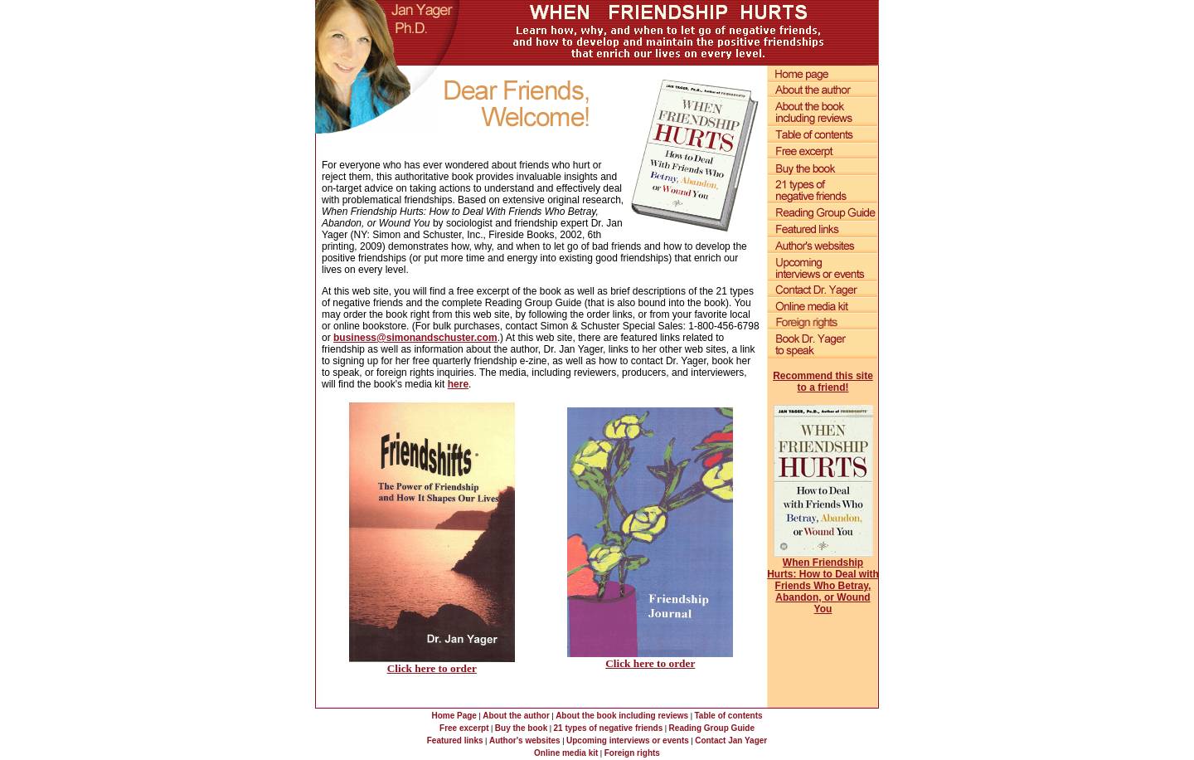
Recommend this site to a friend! (823, 381)
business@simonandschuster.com (415, 337)
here (458, 384)
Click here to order (432, 668)
